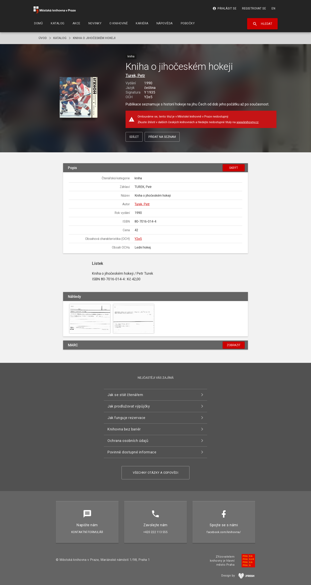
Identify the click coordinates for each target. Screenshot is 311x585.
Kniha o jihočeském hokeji (94, 38)
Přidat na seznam (162, 137)
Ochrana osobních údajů (127, 440)
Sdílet (134, 137)
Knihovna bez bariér (124, 429)
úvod (43, 38)
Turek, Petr (135, 75)
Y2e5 (138, 239)
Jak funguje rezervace (126, 418)
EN (273, 8)
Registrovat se (254, 8)
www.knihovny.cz (247, 122)
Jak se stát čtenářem (125, 395)
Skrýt (233, 167)
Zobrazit (233, 345)
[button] (79, 97)
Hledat (262, 24)
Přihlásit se (224, 8)
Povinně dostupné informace (131, 452)
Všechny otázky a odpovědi (155, 473)
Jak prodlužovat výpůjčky (128, 406)
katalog (59, 38)
